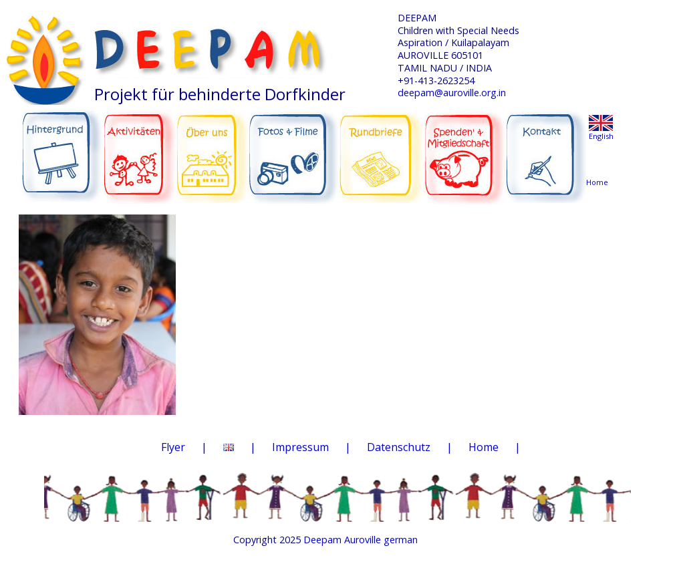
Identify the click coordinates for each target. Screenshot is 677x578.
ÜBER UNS (212, 147)
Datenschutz (398, 447)
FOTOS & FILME (293, 149)
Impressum (300, 447)
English (601, 136)
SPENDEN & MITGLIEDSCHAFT (464, 147)
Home (483, 447)
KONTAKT (547, 148)
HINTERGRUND (61, 148)
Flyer (173, 447)
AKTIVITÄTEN (140, 148)
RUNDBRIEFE (381, 145)
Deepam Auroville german (360, 539)
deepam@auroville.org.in (452, 92)
